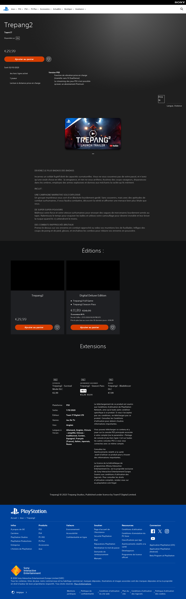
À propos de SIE (18, 529)
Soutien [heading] (98, 525)
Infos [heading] (13, 525)
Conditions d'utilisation (132, 529)
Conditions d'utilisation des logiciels (142, 592)
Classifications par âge (132, 540)
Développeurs (128, 550)
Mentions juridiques (71, 592)
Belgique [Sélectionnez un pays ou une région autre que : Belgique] (19, 592)
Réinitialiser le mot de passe (106, 548)
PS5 (19, 9)
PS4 (26, 9)
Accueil (14, 518)
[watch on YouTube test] (114, 146)
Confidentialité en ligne (76, 537)
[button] (93, 133)
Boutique (68, 9)
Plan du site (125, 592)
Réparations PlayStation (104, 544)
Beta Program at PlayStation (162, 555)
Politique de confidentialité (87, 592)
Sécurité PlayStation (103, 536)
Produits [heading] (43, 525)
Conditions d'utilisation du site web (109, 592)
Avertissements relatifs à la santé (109, 452)
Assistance (79, 9)
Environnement (72, 529)
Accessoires (45, 9)
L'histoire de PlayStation (21, 549)
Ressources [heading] (127, 525)
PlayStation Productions (21, 541)
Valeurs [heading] (70, 525)
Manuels (98, 558)
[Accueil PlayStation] (6, 9)
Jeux (13, 9)
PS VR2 (42, 537)
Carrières (15, 533)
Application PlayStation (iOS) (162, 545)
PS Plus (34, 9)
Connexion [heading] (155, 525)
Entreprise (15, 545)
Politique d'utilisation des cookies (164, 592)
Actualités (57, 9)
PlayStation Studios (19, 537)
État (96, 540)
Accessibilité (71, 533)
